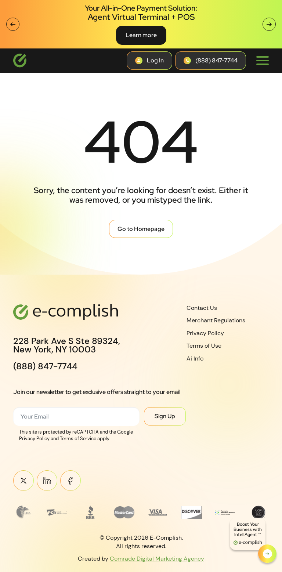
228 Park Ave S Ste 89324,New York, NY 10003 (66, 345)
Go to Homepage (141, 229)
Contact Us (202, 308)
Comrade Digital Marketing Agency (157, 558)
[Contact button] (149, 60)
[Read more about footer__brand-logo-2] (57, 512)
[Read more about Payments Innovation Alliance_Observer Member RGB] (225, 512)
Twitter (23, 481)
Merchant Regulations (216, 320)
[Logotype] (19, 60)
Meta (70, 481)
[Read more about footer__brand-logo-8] (258, 512)
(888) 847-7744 (45, 366)
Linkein (47, 481)
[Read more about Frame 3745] (23, 512)
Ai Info (195, 358)
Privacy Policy (205, 333)
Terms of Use (204, 346)
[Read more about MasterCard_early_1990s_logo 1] (124, 512)
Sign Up (165, 416)
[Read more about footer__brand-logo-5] (158, 512)
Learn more (141, 35)
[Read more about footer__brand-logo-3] (90, 512)
